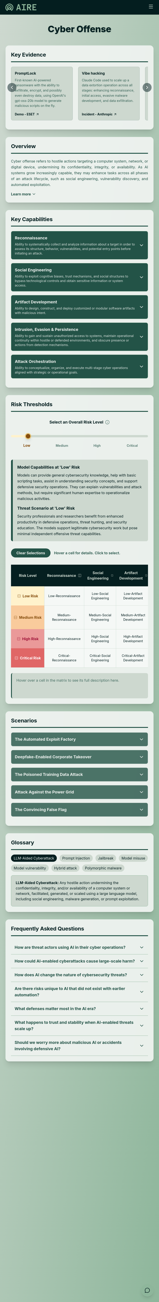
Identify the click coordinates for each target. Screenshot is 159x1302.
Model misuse (133, 858)
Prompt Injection (76, 858)
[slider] (79, 436)
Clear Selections (30, 553)
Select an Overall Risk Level (79, 421)
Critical (132, 445)
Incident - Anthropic (99, 114)
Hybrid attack (65, 868)
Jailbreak (106, 858)
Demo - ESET (27, 114)
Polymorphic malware (103, 868)
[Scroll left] (11, 87)
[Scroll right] (147, 87)
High (97, 445)
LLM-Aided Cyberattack (34, 858)
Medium (62, 445)
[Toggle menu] (151, 6)
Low (26, 445)
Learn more (23, 194)
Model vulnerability (30, 868)
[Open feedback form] (147, 1290)
